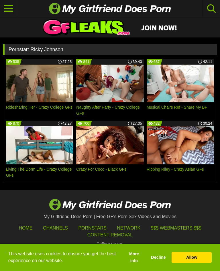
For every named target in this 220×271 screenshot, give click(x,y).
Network (128, 228)
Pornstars (92, 228)
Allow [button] (191, 257)
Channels (55, 228)
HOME (25, 228)
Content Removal (110, 234)
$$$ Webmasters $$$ (176, 228)
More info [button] (134, 257)
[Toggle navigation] (8, 8)
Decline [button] (158, 257)
